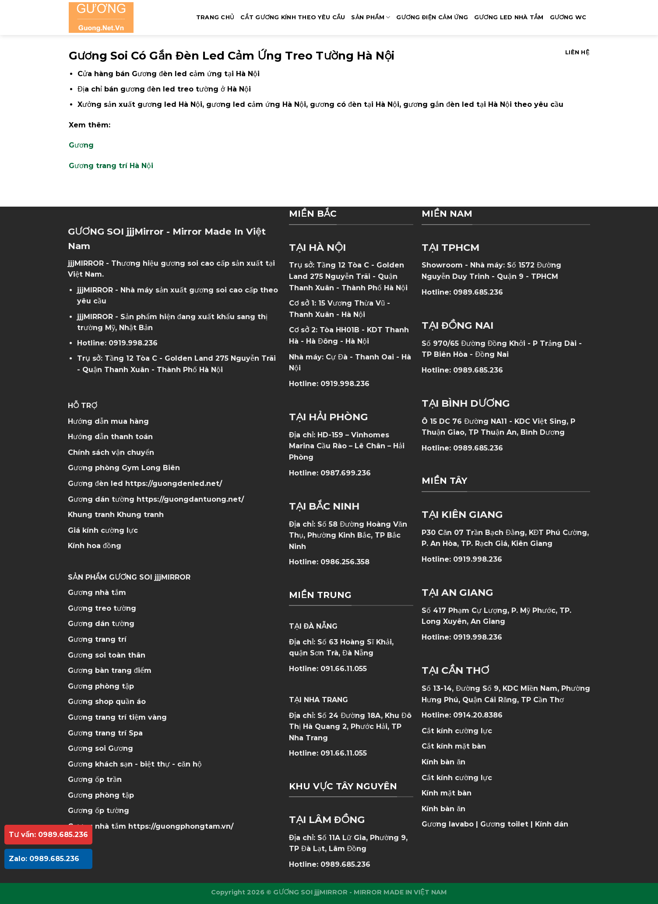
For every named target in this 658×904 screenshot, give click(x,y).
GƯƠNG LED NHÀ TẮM (508, 17)
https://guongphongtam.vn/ (180, 826)
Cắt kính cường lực (457, 731)
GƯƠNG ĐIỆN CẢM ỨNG (432, 17)
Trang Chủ (215, 17)
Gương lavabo (448, 824)
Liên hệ (577, 52)
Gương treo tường (102, 608)
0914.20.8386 (478, 715)
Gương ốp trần (95, 779)
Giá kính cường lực (103, 530)
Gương (81, 145)
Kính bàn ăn (443, 762)
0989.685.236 (345, 864)
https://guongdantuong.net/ (190, 499)
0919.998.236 (133, 343)
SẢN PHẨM (370, 17)
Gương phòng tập (101, 795)
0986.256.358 (344, 562)
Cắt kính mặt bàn (454, 746)
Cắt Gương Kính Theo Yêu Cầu (292, 17)
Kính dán (551, 824)
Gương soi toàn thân (106, 655)
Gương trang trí (97, 639)
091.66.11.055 (343, 669)
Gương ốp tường (98, 810)
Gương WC (568, 17)
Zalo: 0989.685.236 (44, 859)
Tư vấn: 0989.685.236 (48, 834)
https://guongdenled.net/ (173, 483)
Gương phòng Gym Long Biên (124, 468)
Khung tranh (140, 514)
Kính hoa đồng (94, 546)
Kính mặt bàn (447, 793)
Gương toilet (504, 824)
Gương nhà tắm (97, 592)
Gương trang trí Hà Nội (111, 166)
